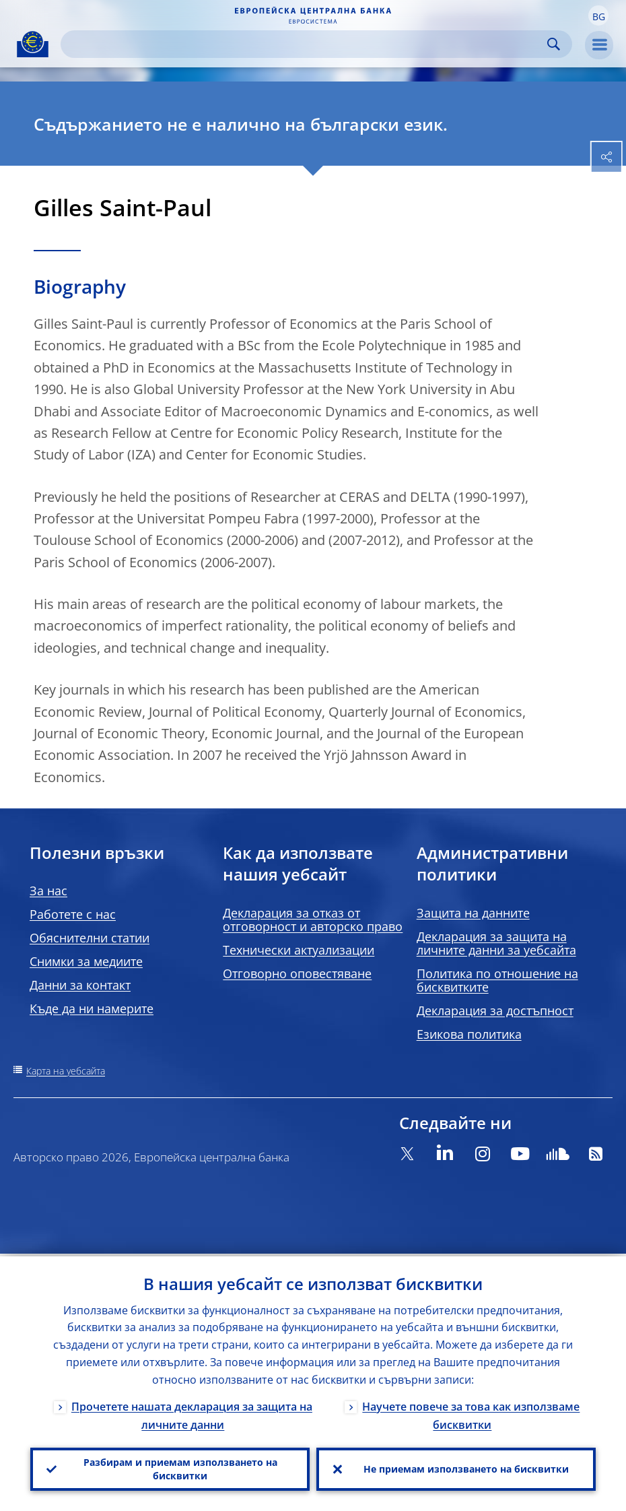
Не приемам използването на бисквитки (466, 1467)
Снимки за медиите (86, 961)
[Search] (306, 44)
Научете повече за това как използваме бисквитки (471, 1412)
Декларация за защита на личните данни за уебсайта (496, 943)
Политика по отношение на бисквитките (497, 980)
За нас (48, 890)
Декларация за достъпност (495, 1010)
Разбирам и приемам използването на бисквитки (180, 1467)
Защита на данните (473, 913)
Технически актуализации (298, 950)
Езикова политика (469, 1034)
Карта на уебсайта (65, 1070)
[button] (598, 15)
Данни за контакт (80, 985)
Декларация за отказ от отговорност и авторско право (313, 919)
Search (554, 44)
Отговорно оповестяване (297, 973)
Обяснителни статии (89, 938)
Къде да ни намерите (91, 1008)
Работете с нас (73, 914)
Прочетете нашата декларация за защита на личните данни (191, 1412)
